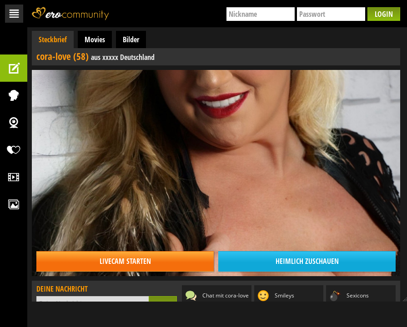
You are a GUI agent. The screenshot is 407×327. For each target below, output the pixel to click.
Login (384, 14)
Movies (95, 40)
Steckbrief (53, 40)
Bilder (131, 40)
